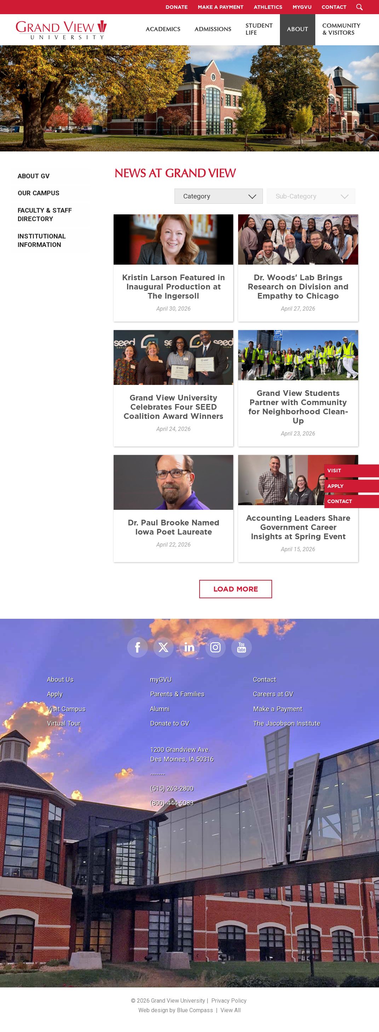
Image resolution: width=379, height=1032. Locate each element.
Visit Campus (66, 709)
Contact (264, 679)
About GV (34, 176)
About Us (60, 679)
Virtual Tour (63, 723)
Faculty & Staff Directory (45, 215)
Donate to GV (169, 723)
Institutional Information (42, 240)
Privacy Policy (229, 1000)
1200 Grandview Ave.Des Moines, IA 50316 (182, 754)
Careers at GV (273, 694)
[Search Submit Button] (360, 7)
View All (230, 1010)
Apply (55, 694)
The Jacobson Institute (286, 723)
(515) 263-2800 (172, 788)
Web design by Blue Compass (175, 1010)
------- (157, 774)
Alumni (160, 709)
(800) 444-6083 (172, 803)
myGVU (161, 679)
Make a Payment (277, 709)
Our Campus (38, 193)
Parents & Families (177, 694)
